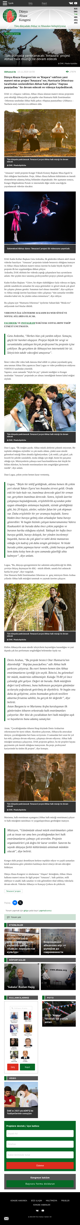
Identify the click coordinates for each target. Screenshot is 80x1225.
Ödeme (40, 1165)
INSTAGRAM (28, 323)
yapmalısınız (45, 910)
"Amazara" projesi (12, 34)
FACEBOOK (10, 323)
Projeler (65, 1200)
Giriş (30, 3)
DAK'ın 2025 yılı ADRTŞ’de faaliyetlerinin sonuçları (20, 1112)
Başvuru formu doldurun (40, 1183)
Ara (75, 23)
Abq (76, 20)
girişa (26, 910)
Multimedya (51, 1200)
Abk (75, 17)
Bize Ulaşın (36, 1200)
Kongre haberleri (41, 1205)
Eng (75, 12)
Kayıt (44, 3)
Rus (75, 9)
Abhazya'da (10, 71)
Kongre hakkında (19, 1200)
